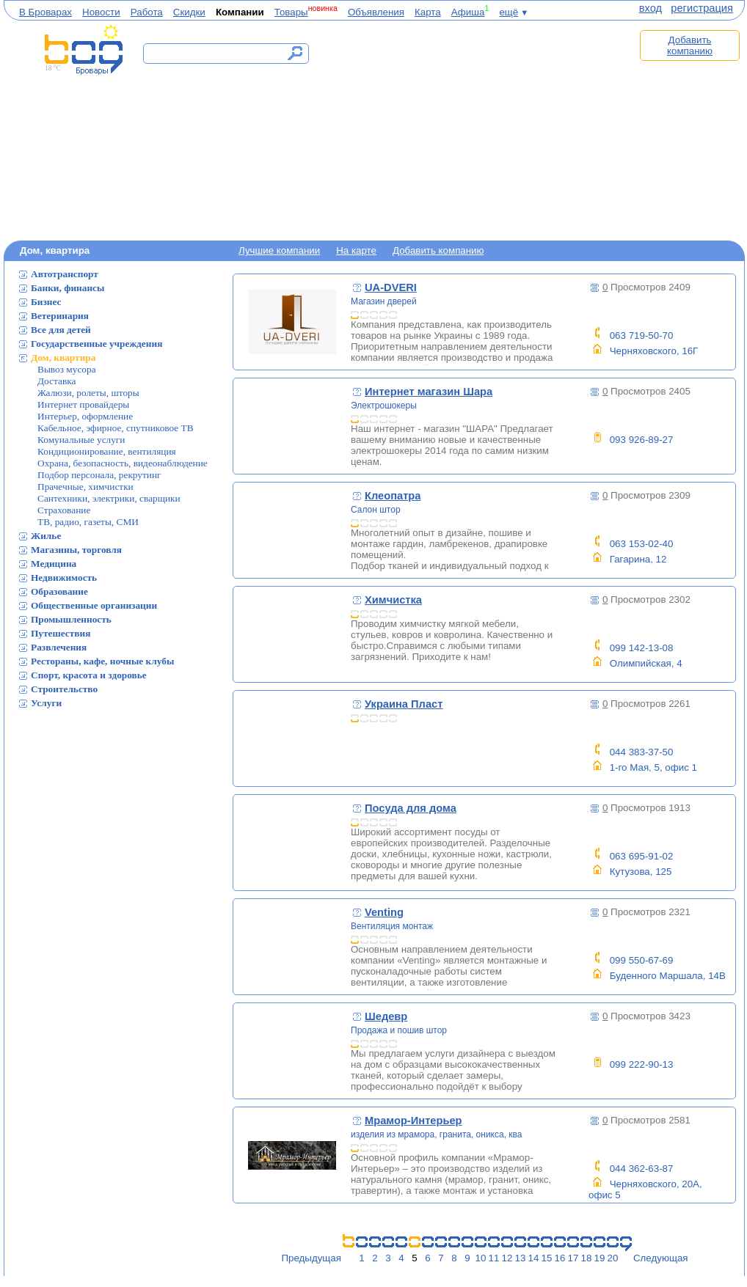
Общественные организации (94, 605)
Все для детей (61, 329)
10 (481, 1258)
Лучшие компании (279, 250)
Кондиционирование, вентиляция (106, 451)
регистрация (702, 8)
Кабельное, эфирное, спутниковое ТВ (115, 427)
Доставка (56, 380)
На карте (356, 250)
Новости (101, 12)
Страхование (63, 510)
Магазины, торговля (76, 549)
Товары (291, 12)
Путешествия (60, 633)
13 (520, 1258)
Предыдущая (311, 1258)
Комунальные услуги (81, 439)
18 (586, 1258)
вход (650, 8)
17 (573, 1258)
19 (599, 1258)
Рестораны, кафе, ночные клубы (102, 661)
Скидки (189, 12)
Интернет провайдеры (83, 404)
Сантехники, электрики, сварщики (109, 498)
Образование (59, 591)
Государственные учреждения (96, 343)
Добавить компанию (690, 45)
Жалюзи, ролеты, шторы (88, 392)
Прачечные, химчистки (85, 486)
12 (507, 1258)
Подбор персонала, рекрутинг (99, 474)
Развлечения (59, 647)
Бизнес (46, 301)
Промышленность (71, 619)
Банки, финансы (67, 287)
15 (547, 1258)
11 (494, 1258)
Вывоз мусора (66, 369)
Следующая (660, 1258)
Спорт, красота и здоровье (89, 675)
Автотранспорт (64, 273)
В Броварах (45, 12)
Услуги (46, 702)
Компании (240, 12)
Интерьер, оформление (85, 416)
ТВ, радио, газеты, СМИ (88, 521)
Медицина (53, 563)
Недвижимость (64, 577)
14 (533, 1258)
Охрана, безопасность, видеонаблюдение (122, 463)
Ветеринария (60, 315)
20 (613, 1258)
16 (560, 1258)
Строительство (64, 688)
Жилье (46, 535)
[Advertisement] (479, 129)
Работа (147, 12)
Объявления (376, 12)
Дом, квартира (63, 357)
